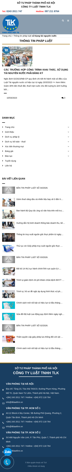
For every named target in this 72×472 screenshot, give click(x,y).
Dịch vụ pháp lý (12, 137)
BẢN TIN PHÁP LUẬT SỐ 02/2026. (32, 325)
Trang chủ (9, 127)
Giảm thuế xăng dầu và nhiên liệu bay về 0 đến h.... (39, 199)
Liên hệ (8, 166)
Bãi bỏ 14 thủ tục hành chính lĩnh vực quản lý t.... (38, 268)
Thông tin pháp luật (36, 40)
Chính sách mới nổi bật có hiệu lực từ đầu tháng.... (39, 303)
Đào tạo (8, 156)
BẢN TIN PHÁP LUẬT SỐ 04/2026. (32, 188)
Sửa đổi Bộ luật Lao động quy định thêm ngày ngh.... (40, 314)
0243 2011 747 (14, 11)
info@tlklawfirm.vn (14, 402)
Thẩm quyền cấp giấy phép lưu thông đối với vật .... (39, 337)
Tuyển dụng (10, 161)
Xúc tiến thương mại (14, 146)
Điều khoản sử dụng (36, 466)
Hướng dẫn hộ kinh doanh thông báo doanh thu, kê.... (40, 223)
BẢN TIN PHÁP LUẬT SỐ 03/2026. (32, 257)
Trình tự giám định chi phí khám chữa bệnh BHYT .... (40, 280)
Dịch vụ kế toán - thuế (15, 142)
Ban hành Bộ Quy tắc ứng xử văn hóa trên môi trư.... (40, 210)
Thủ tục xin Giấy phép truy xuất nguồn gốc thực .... (39, 246)
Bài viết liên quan (13, 178)
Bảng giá (9, 151)
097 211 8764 (52, 11)
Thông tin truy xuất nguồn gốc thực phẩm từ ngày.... (39, 234)
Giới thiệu (9, 132)
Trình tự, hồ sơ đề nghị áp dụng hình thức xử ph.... (39, 291)
